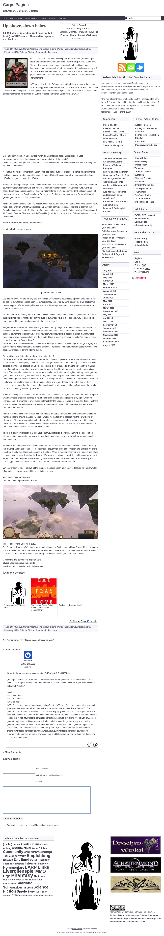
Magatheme (90, 932)
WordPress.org (141, 272)
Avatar (35, 848)
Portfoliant (62, 18)
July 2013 (107, 271)
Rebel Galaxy (140, 161)
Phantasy (8, 52)
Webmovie (26, 895)
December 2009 (110, 332)
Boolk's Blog (140, 238)
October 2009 (109, 338)
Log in (137, 262)
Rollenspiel (35, 879)
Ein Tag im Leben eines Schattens (146, 130)
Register (138, 258)
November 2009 (110, 335)
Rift (26, 879)
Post (44, 876)
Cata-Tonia (140, 141)
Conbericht (31, 852)
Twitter (6, 896)
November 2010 (110, 311)
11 (84, 38)
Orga (7, 876)
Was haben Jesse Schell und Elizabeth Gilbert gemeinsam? (114, 195)
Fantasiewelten (141, 218)
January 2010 (109, 328)
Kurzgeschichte (82, 49)
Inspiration (69, 49)
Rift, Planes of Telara (144, 202)
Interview (43, 863)
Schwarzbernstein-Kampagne (35, 18)
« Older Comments (12, 649)
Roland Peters (117, 915)
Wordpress (78, 932)
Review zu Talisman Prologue (112, 167)
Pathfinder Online (142, 195)
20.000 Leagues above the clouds (19, 563)
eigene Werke (56, 49)
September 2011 (111, 294)
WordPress (48, 896)
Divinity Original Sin (144, 185)
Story (31, 891)
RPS (16, 52)
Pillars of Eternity (142, 178)
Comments (142, 268)
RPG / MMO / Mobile (112, 142)
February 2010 (110, 325)
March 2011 (108, 308)
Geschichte (8, 864)
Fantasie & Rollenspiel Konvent (114, 210)
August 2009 (109, 345)
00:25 (28, 667)
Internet (31, 863)
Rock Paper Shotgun (70, 62)
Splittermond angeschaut (115, 158)
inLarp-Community (143, 225)
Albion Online (141, 158)
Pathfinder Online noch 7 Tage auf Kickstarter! (114, 254)
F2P (36, 859)
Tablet (38, 892)
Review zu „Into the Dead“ (115, 172)
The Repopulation (142, 188)
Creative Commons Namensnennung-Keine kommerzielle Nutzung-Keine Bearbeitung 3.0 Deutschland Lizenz (135, 918)
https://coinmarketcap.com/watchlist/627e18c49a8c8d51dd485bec (38, 673)
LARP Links (37, 867)
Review (20, 879)
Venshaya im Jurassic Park (116, 175)
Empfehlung (38, 855)
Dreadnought (140, 165)
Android (44, 844)
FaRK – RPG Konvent (144, 215)
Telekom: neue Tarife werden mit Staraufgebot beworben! (115, 185)
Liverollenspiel (110, 138)
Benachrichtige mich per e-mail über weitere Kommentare (32, 825)
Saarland (24, 883)
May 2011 (107, 301)
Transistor (139, 168)
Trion (44, 892)
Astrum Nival (21, 848)
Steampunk (41, 52)
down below (43, 49)
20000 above (16, 49)
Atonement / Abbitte (112, 162)
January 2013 (109, 291)
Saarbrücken (9, 883)
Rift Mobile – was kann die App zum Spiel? (115, 203)
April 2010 (108, 318)
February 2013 (110, 287)
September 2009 (111, 342)
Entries (140, 265)
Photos (38, 876)
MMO (40, 871)
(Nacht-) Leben (110, 125)
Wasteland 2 (140, 181)
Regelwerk (9, 879)
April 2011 (108, 304)
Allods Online (30, 844)
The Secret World (142, 198)
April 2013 (108, 281)
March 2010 (108, 321)
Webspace (38, 896)
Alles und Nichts (111, 128)
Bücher (43, 848)
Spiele (22, 891)
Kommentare (13, 867)
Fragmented (140, 192)
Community (13, 852)
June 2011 (108, 298)
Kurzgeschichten (16, 18)
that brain (52, 52)
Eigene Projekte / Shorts (114, 135)
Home (5, 18)
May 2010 (107, 315)
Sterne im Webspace (87, 35)
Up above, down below (114, 178)
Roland (82, 25)
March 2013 (108, 284)
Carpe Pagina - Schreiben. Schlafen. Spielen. (130, 912)
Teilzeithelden (141, 242)
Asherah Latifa (141, 245)
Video (15, 895)
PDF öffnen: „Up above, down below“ (24, 223)
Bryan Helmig (101, 932)
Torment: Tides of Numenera (142, 173)
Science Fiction (27, 52)
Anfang (7, 848)
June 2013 (108, 274)
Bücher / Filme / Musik (79, 32)
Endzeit (8, 859)
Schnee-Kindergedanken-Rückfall (147, 136)
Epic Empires (140, 222)
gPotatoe (19, 864)
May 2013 (107, 277)
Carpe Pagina (16, 4)
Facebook (44, 859)
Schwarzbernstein (18, 887)
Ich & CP (52, 18)
